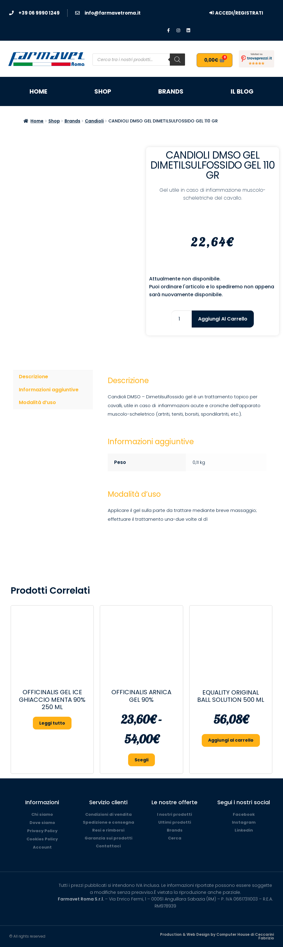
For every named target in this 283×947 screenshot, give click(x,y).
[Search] (177, 59)
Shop (102, 91)
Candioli (94, 121)
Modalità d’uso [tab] (37, 402)
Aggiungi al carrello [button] (230, 740)
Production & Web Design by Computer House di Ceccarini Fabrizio (217, 936)
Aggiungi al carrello (222, 318)
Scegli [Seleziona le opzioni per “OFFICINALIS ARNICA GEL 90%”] (141, 760)
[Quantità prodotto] (181, 319)
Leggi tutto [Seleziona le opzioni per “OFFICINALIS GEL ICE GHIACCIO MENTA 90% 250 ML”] (52, 723)
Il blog (242, 91)
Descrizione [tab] (33, 376)
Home (38, 91)
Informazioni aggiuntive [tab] (49, 389)
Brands (170, 91)
